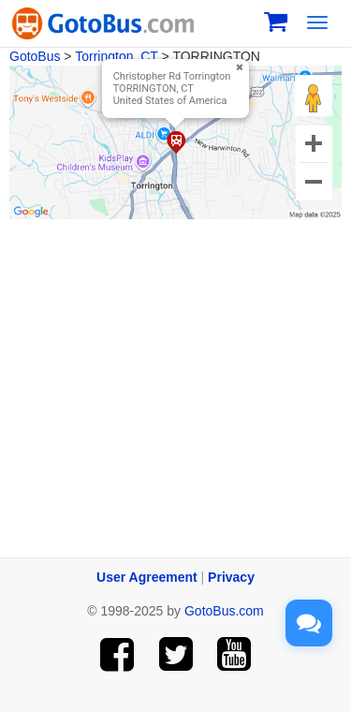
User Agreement (146, 577)
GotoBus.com (224, 610)
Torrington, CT (116, 56)
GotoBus (34, 56)
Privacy (231, 577)
